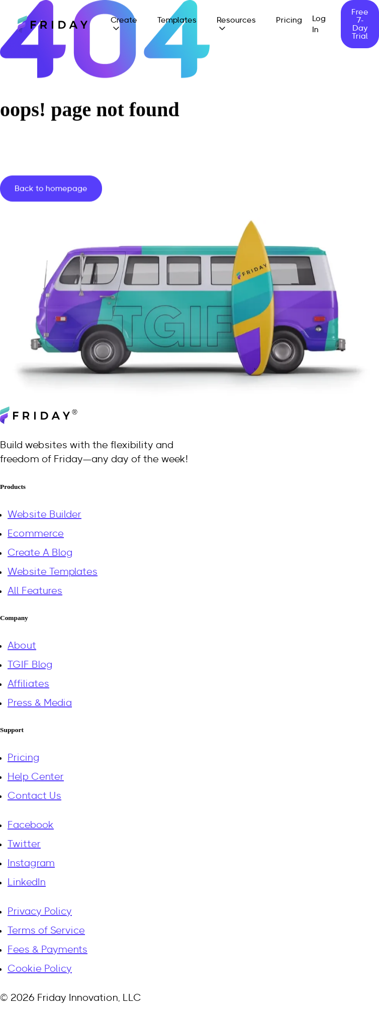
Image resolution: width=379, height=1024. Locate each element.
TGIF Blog (30, 665)
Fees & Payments (47, 950)
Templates (177, 20)
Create (124, 20)
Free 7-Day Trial (359, 24)
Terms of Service (46, 931)
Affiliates (28, 684)
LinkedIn (27, 882)
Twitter (24, 844)
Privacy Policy (40, 911)
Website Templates (53, 572)
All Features (35, 591)
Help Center (36, 777)
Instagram (31, 863)
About (22, 646)
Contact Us (34, 796)
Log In (319, 24)
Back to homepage (51, 188)
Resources (236, 20)
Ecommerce (36, 534)
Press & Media (40, 703)
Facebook (31, 825)
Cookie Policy (40, 969)
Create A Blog (40, 553)
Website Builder (44, 514)
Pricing (289, 20)
